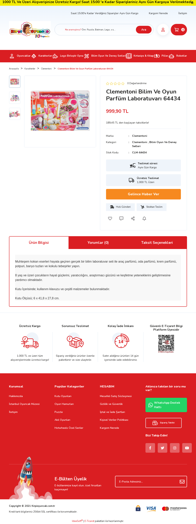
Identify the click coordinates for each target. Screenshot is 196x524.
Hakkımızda (16, 396)
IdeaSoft (77, 521)
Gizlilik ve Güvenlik (111, 404)
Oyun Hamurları (64, 404)
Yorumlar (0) (98, 242)
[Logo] (30, 29)
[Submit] (182, 481)
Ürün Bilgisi (39, 242)
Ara (143, 30)
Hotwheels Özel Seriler (69, 428)
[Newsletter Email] (151, 481)
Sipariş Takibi (164, 423)
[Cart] (179, 29)
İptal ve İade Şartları (112, 412)
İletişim (182, 13)
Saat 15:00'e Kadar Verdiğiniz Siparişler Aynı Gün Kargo (104, 13)
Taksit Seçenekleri (157, 242)
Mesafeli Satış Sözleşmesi (116, 396)
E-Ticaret (89, 521)
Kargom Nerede (158, 13)
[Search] (104, 29)
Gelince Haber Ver (143, 194)
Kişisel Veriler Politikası (114, 420)
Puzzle (59, 412)
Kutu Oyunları (63, 396)
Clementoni (139, 136)
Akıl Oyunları (62, 420)
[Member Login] (163, 29)
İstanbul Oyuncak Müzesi (24, 404)
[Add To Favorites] (110, 218)
